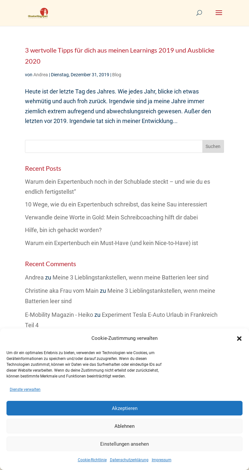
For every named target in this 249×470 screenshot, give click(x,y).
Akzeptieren (124, 408)
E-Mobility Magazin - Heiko (59, 314)
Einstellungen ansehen (124, 444)
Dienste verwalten (25, 389)
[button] (239, 338)
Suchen (213, 146)
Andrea (40, 74)
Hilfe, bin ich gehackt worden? (63, 230)
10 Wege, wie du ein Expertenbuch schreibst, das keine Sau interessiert (116, 204)
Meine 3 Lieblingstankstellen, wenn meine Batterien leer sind (130, 277)
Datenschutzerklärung (129, 460)
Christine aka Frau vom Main (62, 290)
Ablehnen (124, 426)
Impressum (162, 460)
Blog (116, 74)
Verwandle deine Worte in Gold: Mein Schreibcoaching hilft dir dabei (111, 217)
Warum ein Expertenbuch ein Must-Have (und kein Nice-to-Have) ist (111, 243)
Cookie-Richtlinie (92, 460)
